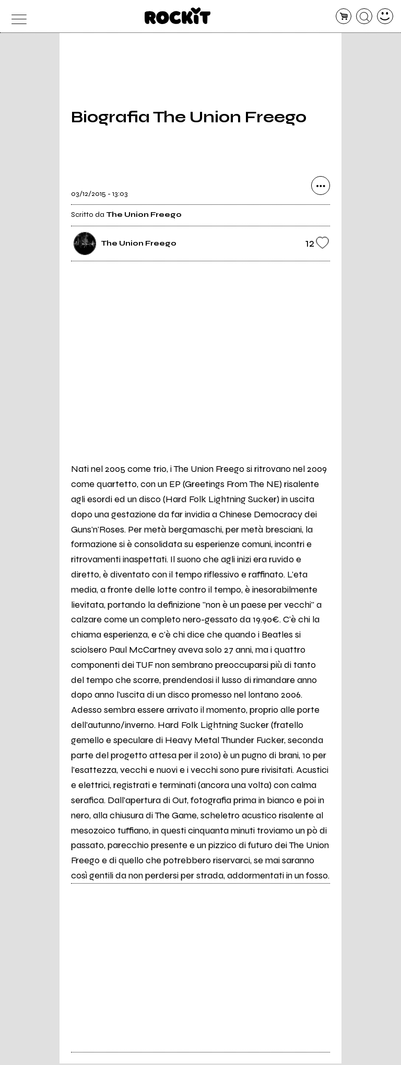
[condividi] (320, 187)
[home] (178, 15)
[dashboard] (385, 16)
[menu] (16, 16)
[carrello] (344, 16)
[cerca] (364, 16)
